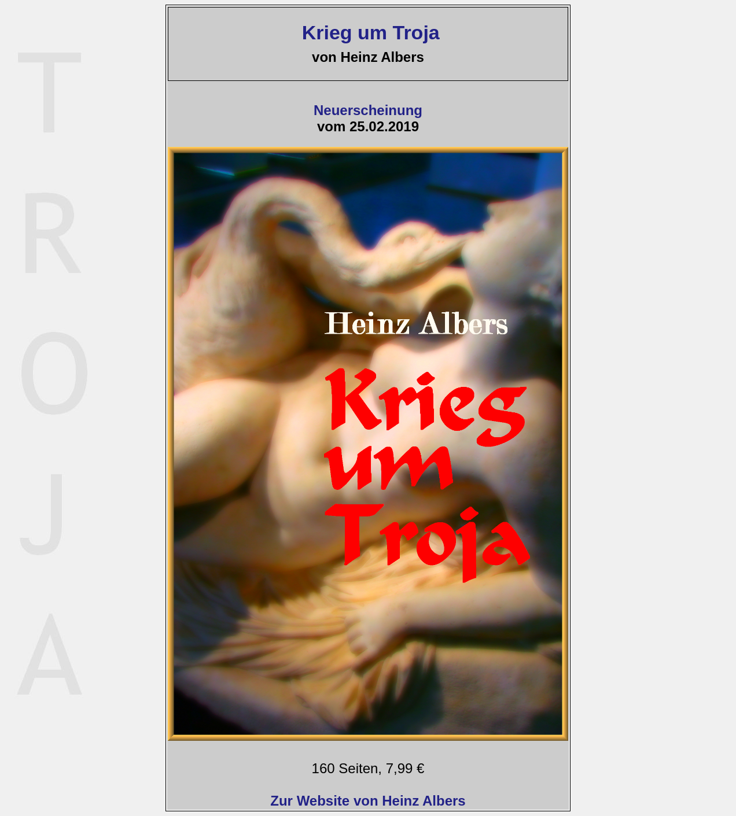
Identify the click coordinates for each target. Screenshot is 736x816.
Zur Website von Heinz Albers (367, 800)
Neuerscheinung (368, 110)
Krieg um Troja (368, 32)
